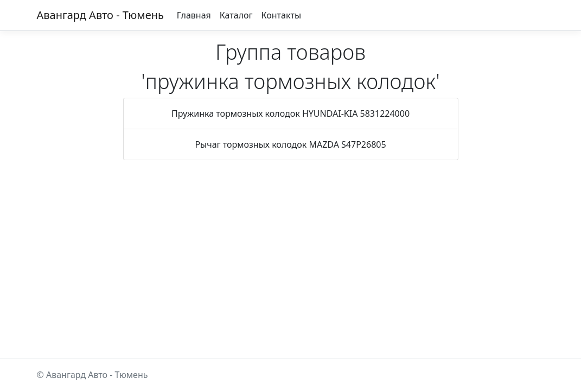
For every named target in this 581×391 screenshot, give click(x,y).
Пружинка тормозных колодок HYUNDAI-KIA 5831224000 (290, 113)
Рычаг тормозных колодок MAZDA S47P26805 (290, 144)
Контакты (281, 15)
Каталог (236, 15)
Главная (194, 15)
